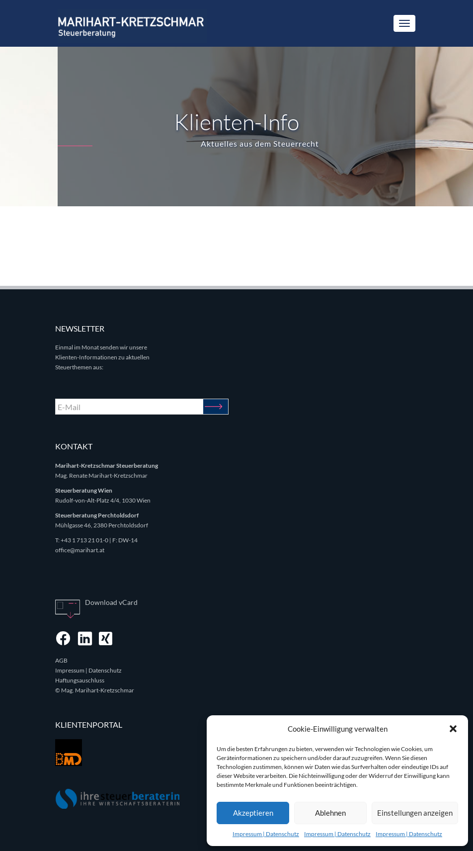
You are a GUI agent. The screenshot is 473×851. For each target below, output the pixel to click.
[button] (453, 729)
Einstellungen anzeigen (415, 812)
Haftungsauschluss (79, 680)
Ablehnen (330, 812)
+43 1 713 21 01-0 (84, 540)
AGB (61, 660)
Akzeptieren (253, 812)
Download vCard (111, 602)
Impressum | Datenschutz (266, 834)
